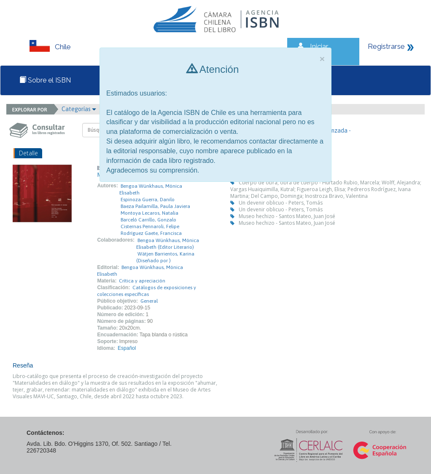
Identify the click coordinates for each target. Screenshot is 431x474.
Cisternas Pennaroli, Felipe (150, 226)
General (149, 301)
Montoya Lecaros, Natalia (149, 213)
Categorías (79, 109)
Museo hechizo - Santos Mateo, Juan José (287, 216)
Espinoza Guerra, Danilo (148, 199)
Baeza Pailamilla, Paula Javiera (155, 206)
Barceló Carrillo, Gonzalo (148, 220)
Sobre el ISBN (45, 80)
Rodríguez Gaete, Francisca (151, 233)
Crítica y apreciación (142, 281)
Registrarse (386, 46)
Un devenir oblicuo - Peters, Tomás (281, 202)
